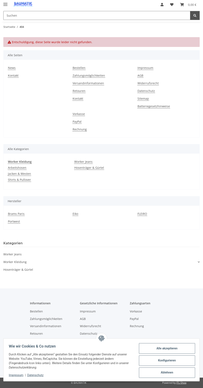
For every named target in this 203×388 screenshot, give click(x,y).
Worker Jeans (83, 162)
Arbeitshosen (17, 168)
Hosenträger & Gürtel (89, 168)
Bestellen (79, 68)
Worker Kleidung (15, 262)
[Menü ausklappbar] (5, 2)
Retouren (79, 91)
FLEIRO (142, 214)
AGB (140, 75)
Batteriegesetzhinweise (153, 106)
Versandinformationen (88, 83)
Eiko (75, 214)
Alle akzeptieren (165, 348)
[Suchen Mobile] (96, 15)
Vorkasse (79, 114)
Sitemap (143, 98)
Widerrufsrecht (148, 83)
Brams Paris (16, 214)
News (12, 68)
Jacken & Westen (19, 174)
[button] (162, 4)
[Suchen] (195, 15)
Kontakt (13, 75)
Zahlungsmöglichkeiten (89, 75)
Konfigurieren (165, 360)
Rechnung (80, 129)
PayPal (77, 122)
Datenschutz (37, 375)
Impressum (17, 375)
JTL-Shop (181, 382)
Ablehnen (165, 372)
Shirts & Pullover (19, 180)
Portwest (14, 221)
